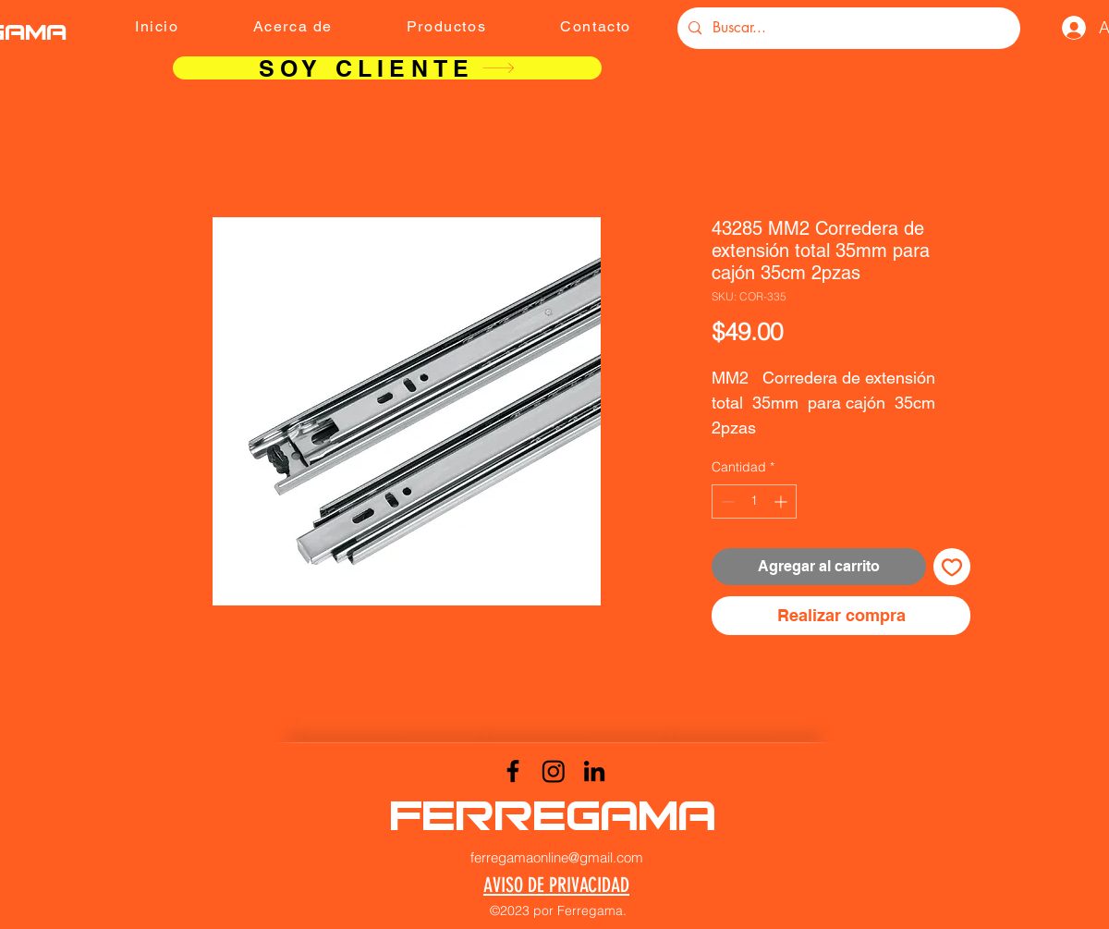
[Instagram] (553, 771)
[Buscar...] (847, 28)
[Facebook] (513, 771)
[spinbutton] (754, 501)
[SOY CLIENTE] (387, 67)
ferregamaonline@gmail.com (556, 857)
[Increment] (782, 501)
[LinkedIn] (594, 771)
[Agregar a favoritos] (951, 566)
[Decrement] (725, 501)
